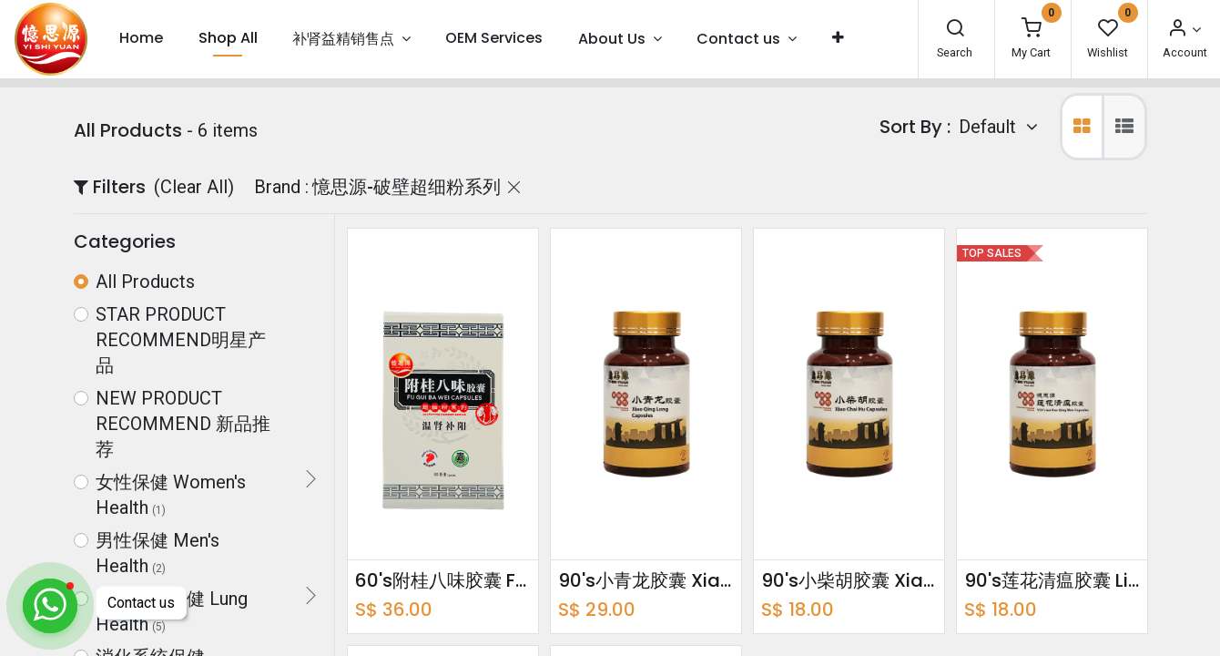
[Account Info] (1183, 29)
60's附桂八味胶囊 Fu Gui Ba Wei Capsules (443, 580)
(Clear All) (194, 187)
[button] (837, 39)
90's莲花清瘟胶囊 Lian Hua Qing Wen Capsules (1052, 580)
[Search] (955, 29)
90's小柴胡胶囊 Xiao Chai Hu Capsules (849, 580)
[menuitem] (141, 39)
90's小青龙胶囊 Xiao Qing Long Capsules (646, 580)
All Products (145, 281)
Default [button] (990, 127)
